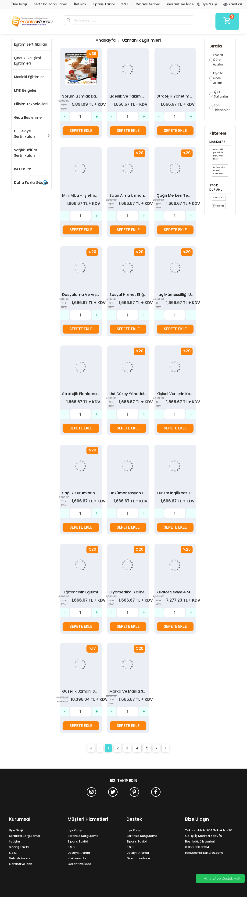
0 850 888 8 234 (197, 847)
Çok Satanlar (221, 94)
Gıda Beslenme (28, 117)
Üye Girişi (19, 4)
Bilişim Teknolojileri (31, 104)
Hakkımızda (77, 858)
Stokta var (218, 197)
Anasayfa (106, 40)
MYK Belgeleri (25, 90)
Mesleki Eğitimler (29, 76)
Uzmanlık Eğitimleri (141, 40)
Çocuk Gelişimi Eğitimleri (27, 60)
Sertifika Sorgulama (50, 4)
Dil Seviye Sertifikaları (32, 134)
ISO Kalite (22, 169)
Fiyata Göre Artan (218, 78)
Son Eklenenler (222, 107)
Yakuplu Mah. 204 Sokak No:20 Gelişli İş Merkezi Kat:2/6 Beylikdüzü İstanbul (208, 836)
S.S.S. (125, 4)
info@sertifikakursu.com (204, 852)
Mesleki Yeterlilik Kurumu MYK (218, 154)
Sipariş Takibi (104, 4)
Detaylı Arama (148, 4)
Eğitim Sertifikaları (30, 44)
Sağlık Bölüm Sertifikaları (25, 153)
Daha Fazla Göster (31, 182)
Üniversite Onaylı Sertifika (219, 170)
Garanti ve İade (180, 4)
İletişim (80, 4)
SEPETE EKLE (80, 130)
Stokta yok (218, 205)
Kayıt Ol (232, 4)
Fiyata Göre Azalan (218, 60)
